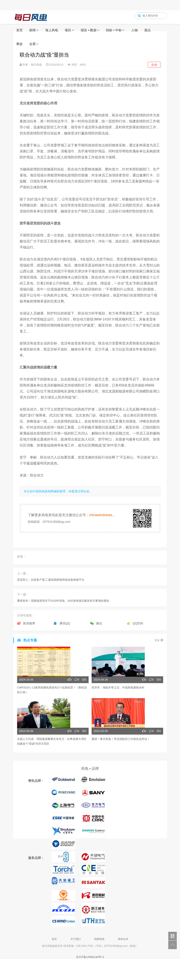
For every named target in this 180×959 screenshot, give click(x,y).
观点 (147, 30)
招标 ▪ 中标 (114, 30)
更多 (159, 640)
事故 (19, 44)
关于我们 (75, 939)
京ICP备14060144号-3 (90, 957)
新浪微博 (29, 623)
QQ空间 (138, 623)
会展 (32, 44)
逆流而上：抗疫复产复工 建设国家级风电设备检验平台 (51, 579)
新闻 (32, 30)
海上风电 (51, 30)
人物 (134, 30)
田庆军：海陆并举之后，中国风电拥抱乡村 (118, 687)
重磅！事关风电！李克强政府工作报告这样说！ (121, 739)
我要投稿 (99, 939)
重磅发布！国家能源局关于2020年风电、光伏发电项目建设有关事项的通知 (63, 600)
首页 (19, 30)
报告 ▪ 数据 (89, 30)
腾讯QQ (65, 623)
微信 (99, 623)
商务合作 (123, 939)
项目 (68, 30)
